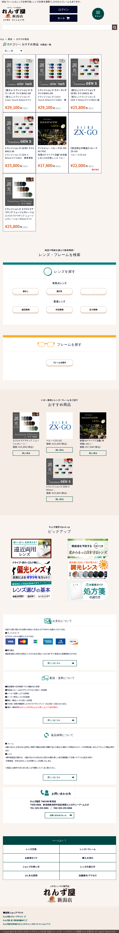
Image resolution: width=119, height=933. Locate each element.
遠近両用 (26, 309)
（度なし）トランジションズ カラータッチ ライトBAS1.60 (19, 91)
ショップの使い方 (31, 866)
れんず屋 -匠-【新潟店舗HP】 (14, 920)
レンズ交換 (31, 849)
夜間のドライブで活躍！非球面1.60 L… (92, 442)
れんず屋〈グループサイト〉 (13, 916)
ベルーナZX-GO (54, 440)
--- (93, 291)
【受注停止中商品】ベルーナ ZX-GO (84, 149)
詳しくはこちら (54, 663)
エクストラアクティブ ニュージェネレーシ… (26, 442)
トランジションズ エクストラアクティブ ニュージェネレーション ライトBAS (19, 212)
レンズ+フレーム (88, 849)
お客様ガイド (31, 857)
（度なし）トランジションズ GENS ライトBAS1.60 (83, 91)
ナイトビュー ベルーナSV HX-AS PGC (52, 149)
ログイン (63, 9)
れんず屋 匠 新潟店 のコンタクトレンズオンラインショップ (25, 924)
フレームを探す (59, 362)
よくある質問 (31, 875)
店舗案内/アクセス (88, 875)
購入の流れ (87, 857)
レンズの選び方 (87, 866)
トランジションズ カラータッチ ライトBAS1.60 (52, 91)
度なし (25, 291)
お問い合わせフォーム (58, 815)
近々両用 (93, 309)
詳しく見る (26, 453)
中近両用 (59, 309)
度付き (59, 291)
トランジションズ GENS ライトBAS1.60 (19, 149)
